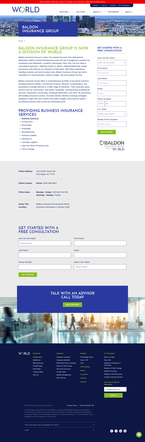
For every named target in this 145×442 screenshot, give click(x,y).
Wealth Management (64, 375)
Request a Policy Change (113, 368)
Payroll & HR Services (64, 366)
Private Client (61, 372)
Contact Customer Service (113, 377)
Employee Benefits (63, 360)
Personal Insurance (63, 369)
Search (129, 12)
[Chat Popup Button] (138, 434)
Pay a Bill (107, 360)
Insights (96, 12)
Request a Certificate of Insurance (112, 364)
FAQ (81, 363)
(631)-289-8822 (72, 305)
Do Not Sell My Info (87, 405)
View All (35, 375)
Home (20, 41)
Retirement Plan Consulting (66, 363)
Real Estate (37, 369)
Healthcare (37, 360)
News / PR (84, 360)
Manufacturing (38, 363)
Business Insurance (30, 118)
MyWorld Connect (110, 371)
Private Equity (37, 366)
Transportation (38, 372)
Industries (64, 12)
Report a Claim (109, 357)
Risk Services (61, 378)
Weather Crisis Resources (113, 374)
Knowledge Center (86, 357)
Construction (37, 357)
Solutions (80, 12)
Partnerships (113, 12)
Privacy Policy (72, 405)
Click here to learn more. (95, 2)
